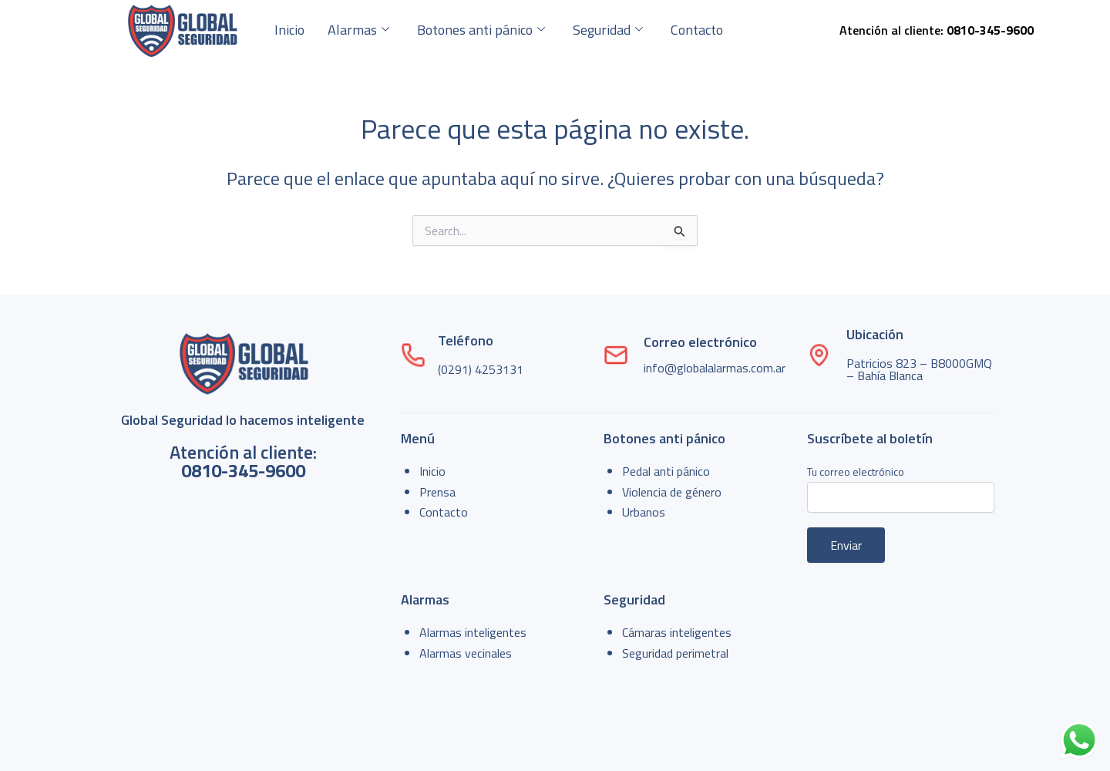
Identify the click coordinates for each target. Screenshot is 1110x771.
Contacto (697, 29)
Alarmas (358, 29)
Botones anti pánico (481, 29)
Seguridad (608, 29)
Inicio (289, 29)
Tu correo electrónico (900, 487)
